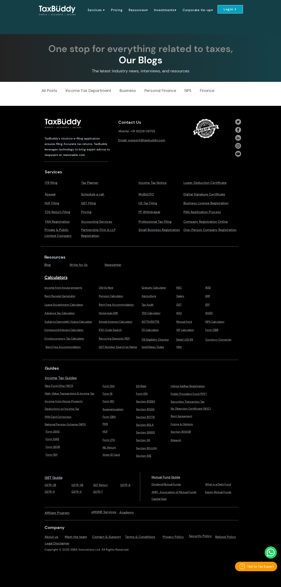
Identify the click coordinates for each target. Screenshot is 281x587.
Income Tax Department (88, 90)
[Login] (230, 9)
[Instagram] (238, 146)
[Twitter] (238, 122)
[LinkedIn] (238, 138)
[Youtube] (238, 154)
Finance (207, 90)
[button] (96, 10)
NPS (188, 90)
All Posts (49, 90)
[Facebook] (238, 130)
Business (128, 90)
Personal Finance (160, 90)
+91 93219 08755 (142, 131)
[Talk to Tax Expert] (256, 566)
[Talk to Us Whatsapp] (271, 552)
